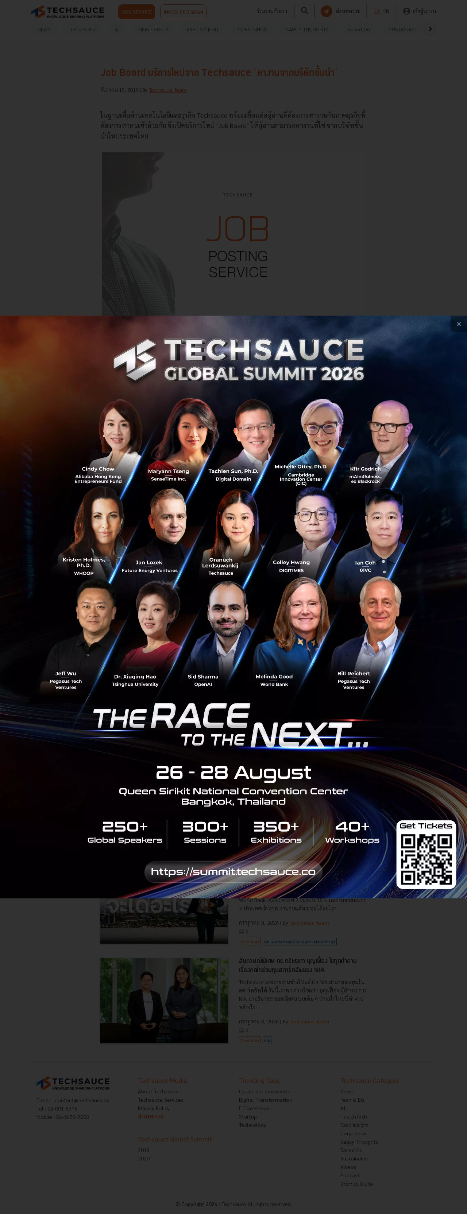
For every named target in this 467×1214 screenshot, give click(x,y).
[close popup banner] (459, 324)
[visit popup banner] (233, 607)
